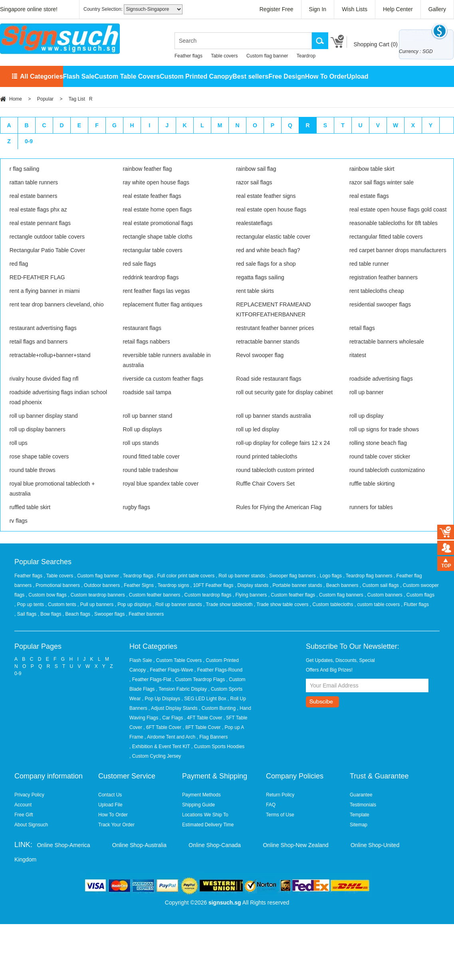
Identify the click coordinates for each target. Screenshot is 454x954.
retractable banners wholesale (386, 341)
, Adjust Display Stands (173, 708)
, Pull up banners (96, 604)
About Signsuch (31, 825)
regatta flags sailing (260, 277)
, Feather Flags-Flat (150, 679)
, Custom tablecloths (332, 604)
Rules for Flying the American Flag (278, 507)
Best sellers (250, 76)
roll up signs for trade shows (384, 429)
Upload (357, 76)
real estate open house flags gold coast (398, 209)
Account (23, 805)
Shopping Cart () (375, 44)
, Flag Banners (212, 737)
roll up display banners (37, 429)
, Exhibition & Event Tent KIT (159, 746)
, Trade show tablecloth (228, 604)
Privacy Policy (29, 795)
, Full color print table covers (185, 576)
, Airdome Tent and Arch (170, 737)
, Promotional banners (57, 585)
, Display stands (252, 585)
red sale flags (139, 264)
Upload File (110, 805)
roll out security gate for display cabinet (284, 392)
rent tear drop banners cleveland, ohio (57, 304)
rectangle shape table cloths (157, 236)
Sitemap (358, 825)
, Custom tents (61, 604)
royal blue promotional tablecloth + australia (52, 488)
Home (15, 99)
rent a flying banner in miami (45, 291)
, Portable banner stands (296, 585)
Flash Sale (79, 76)
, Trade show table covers (282, 604)
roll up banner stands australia (273, 416)
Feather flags (188, 56)
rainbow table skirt (372, 169)
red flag (19, 264)
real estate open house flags (271, 209)
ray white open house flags (156, 182)
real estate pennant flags (40, 223)
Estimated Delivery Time (208, 825)
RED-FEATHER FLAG (37, 277)
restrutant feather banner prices (275, 328)
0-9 (29, 141)
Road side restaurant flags (268, 378)
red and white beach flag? (268, 250)
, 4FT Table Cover (203, 718)
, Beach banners (341, 585)
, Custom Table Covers (177, 660)
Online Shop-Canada (214, 845)
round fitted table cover (151, 456)
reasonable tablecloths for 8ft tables (393, 223)
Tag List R (81, 99)
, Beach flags (77, 614)
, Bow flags (50, 614)
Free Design (286, 76)
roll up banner (366, 392)
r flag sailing (25, 169)
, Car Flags (171, 718)
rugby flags (136, 507)
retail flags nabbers (146, 341)
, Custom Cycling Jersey (155, 756)
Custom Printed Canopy (196, 76)
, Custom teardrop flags (207, 595)
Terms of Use (280, 815)
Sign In (318, 9)
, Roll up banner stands (241, 576)
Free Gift (23, 815)
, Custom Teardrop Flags (198, 679)
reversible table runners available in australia (166, 360)
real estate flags (369, 196)
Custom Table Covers (127, 76)
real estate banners (33, 196)
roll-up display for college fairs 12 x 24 (283, 443)
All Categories (41, 76)
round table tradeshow (150, 470)
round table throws (33, 470)
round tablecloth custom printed (275, 470)
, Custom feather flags (292, 595)
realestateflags (254, 223)
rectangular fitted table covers (386, 236)
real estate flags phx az (38, 209)
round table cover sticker (379, 456)
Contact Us (110, 795)
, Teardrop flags (137, 576)
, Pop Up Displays (161, 698)
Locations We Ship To (205, 815)
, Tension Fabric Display (181, 689)
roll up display (366, 416)
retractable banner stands (267, 341)
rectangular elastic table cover (273, 236)
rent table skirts (255, 291)
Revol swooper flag (260, 355)
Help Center (398, 9)
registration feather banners (383, 277)
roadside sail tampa (147, 392)
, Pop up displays (134, 604)
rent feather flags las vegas (156, 291)
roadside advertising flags (381, 378)
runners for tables (371, 507)
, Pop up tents (29, 604)
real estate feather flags (152, 196)
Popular (45, 99)
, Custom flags (419, 595)
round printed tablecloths (266, 456)
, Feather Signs (138, 585)
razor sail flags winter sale (381, 182)
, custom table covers (378, 604)
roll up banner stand (147, 416)
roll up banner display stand (44, 416)
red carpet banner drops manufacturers (397, 250)
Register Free (276, 9)
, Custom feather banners (154, 595)
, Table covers (59, 576)
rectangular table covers (152, 250)
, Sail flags (26, 614)
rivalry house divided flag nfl (44, 378)
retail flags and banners (39, 341)
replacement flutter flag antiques (162, 304)
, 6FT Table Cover (162, 727)
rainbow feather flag (147, 169)
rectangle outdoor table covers (47, 236)
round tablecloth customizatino (387, 470)
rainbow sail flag (256, 169)
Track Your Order (116, 825)
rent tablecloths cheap (376, 291)
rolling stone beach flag (378, 443)
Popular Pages (37, 646)
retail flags (362, 328)
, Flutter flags (415, 604)
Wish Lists (354, 9)
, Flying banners (250, 595)
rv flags (19, 520)
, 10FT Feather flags (212, 585)
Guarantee (361, 795)
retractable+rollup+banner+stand (50, 355)
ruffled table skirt (30, 507)
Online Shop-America (63, 845)
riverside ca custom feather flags (163, 378)
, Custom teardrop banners (97, 595)
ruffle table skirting (372, 483)
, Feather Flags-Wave (170, 670)
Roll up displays (142, 429)
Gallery (437, 9)
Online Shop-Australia (139, 845)
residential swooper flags (380, 304)
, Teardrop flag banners (368, 576)
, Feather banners (145, 614)
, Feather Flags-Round (218, 670)
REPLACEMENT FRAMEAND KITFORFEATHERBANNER (273, 309)
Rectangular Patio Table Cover (47, 250)
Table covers (224, 56)
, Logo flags (330, 576)
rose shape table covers (39, 456)
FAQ (271, 805)
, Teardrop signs (172, 585)
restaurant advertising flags (43, 328)
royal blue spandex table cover (160, 483)
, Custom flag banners (340, 595)
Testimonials (363, 805)
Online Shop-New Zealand (295, 845)
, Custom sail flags (380, 585)
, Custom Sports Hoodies (217, 746)
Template (359, 815)
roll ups (19, 443)
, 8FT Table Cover (202, 727)
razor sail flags (254, 182)
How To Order (326, 76)
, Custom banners (384, 595)
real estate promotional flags (158, 223)
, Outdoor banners (101, 585)
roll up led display (257, 429)
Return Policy (280, 795)
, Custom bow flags (47, 595)
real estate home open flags (157, 209)
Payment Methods (201, 795)
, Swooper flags (108, 614)
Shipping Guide (198, 805)
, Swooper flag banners (291, 576)
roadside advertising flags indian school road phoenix (58, 397)
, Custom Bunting (217, 708)
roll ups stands (141, 443)
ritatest (357, 355)
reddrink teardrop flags (150, 277)
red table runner (369, 264)
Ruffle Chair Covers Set (265, 483)
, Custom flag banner (98, 576)
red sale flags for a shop (265, 264)
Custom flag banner (267, 56)
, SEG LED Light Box (204, 698)
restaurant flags (142, 328)
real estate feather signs (265, 196)
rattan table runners (34, 182)
